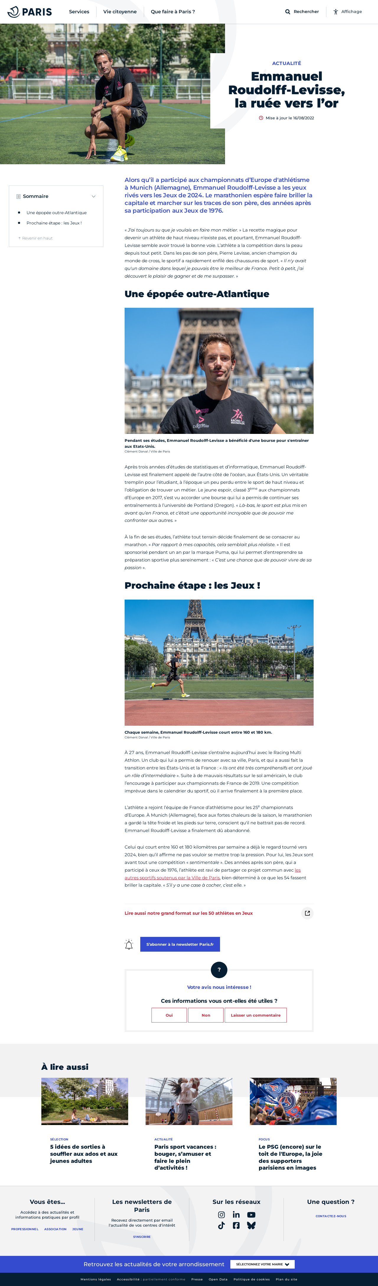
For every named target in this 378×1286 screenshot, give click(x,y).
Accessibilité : (151, 1279)
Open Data (218, 1279)
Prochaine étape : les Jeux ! (54, 223)
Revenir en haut (37, 238)
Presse (197, 1279)
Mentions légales (96, 1279)
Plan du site (286, 1279)
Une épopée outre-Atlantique (57, 212)
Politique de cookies (252, 1279)
